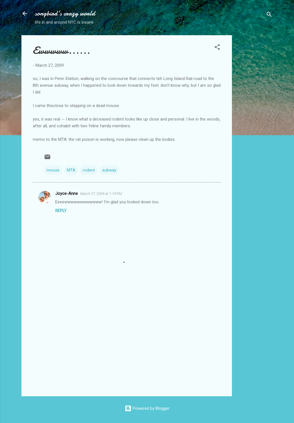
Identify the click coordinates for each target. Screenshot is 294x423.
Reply (61, 210)
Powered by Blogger (147, 408)
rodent (89, 170)
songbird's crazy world (65, 13)
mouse (53, 170)
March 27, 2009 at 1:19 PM (101, 194)
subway (109, 170)
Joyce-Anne (66, 193)
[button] (217, 48)
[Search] (269, 15)
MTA (71, 170)
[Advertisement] (254, 119)
